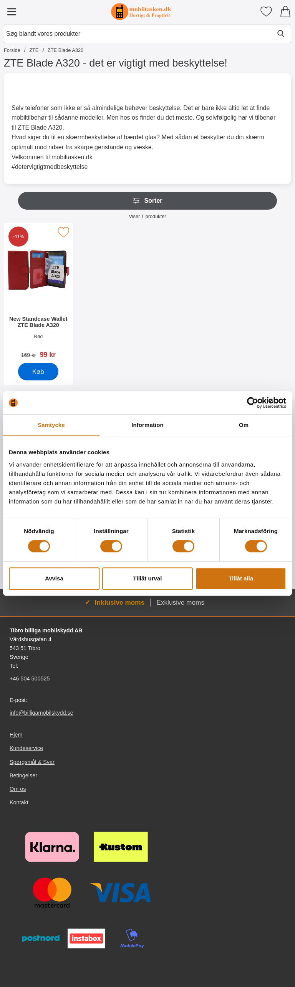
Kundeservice (26, 748)
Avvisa (54, 578)
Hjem (16, 735)
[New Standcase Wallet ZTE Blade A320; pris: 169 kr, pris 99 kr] (38, 293)
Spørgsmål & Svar (32, 762)
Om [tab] (244, 425)
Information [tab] (147, 425)
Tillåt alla (241, 578)
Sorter (147, 201)
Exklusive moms (180, 602)
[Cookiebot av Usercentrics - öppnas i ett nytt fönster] (252, 402)
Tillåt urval (147, 578)
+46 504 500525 (30, 678)
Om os (18, 789)
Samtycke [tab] (51, 425)
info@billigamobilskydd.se (41, 713)
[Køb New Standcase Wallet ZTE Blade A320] (38, 371)
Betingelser (23, 775)
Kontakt (19, 802)
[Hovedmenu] (11, 11)
